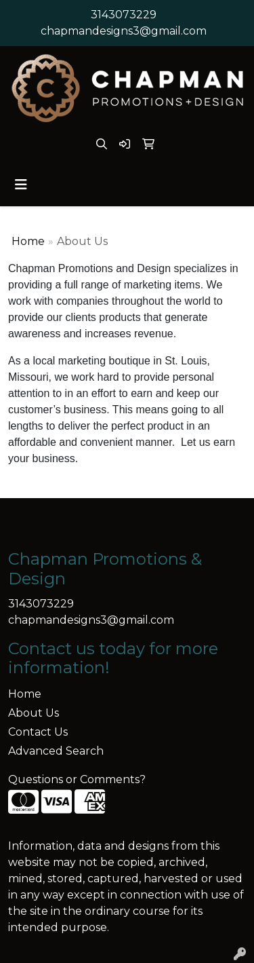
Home (28, 241)
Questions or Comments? (77, 779)
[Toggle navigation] (21, 184)
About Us (33, 712)
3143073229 (123, 14)
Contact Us (38, 731)
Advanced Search (56, 750)
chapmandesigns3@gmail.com (124, 30)
